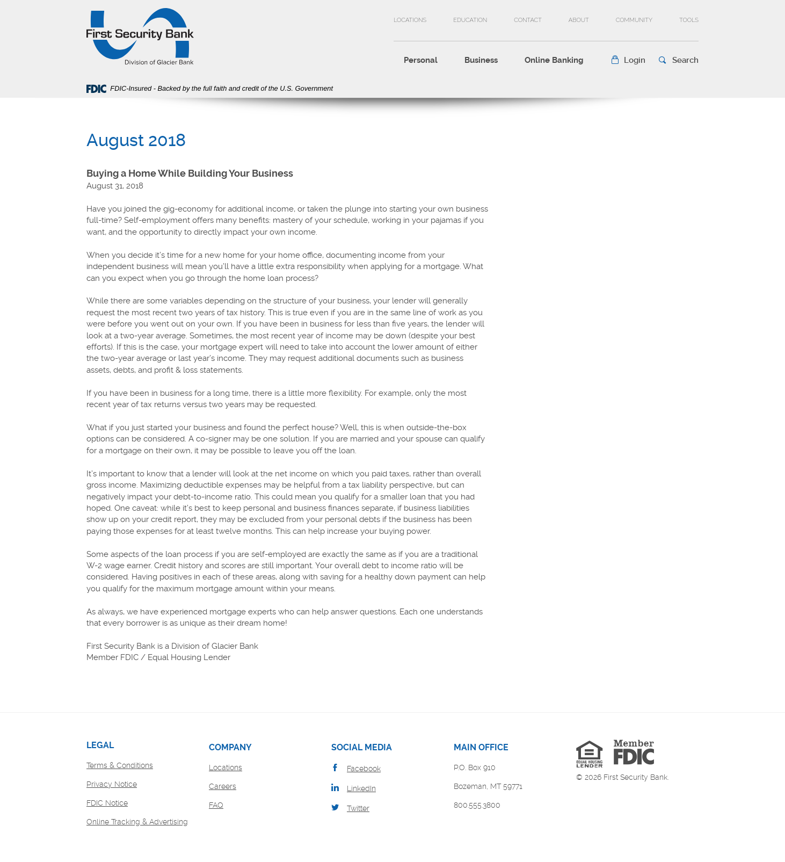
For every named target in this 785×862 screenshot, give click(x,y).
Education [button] (470, 20)
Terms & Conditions (119, 765)
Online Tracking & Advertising (137, 821)
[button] (627, 60)
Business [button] (481, 60)
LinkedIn (361, 788)
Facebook (364, 768)
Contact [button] (528, 20)
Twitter (358, 808)
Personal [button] (421, 60)
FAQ (216, 805)
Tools (689, 20)
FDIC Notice (107, 803)
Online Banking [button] (554, 60)
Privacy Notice (111, 784)
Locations (410, 20)
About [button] (579, 20)
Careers (222, 786)
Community (634, 20)
